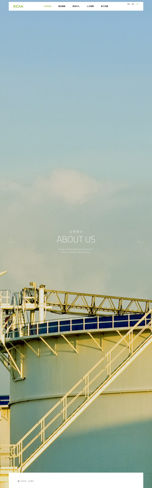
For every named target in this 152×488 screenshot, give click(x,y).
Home (18, 481)
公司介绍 (23, 481)
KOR (128, 6)
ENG (133, 6)
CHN (137, 6)
